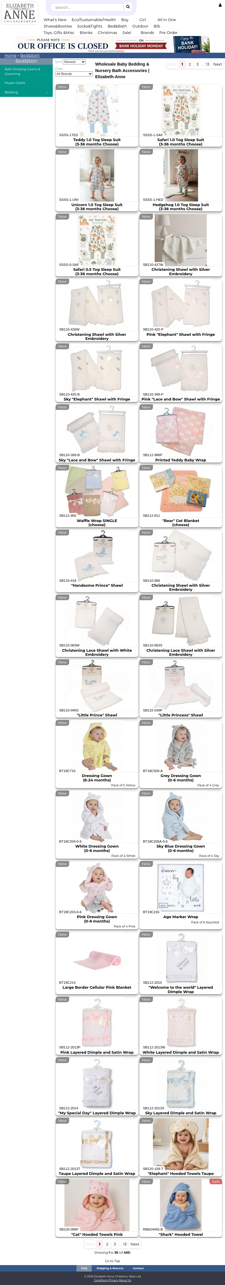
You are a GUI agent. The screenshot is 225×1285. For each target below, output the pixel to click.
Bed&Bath (117, 26)
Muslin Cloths (15, 83)
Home (10, 55)
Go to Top (112, 1261)
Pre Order (168, 32)
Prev (172, 64)
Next (217, 64)
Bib (157, 26)
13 (207, 64)
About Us (125, 1280)
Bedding (11, 92)
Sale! (126, 32)
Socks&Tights (90, 26)
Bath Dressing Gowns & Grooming (22, 71)
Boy (125, 19)
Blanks (86, 32)
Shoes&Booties (58, 26)
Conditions (101, 1280)
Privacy (113, 1280)
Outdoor (140, 26)
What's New (55, 19)
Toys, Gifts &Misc (59, 32)
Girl (142, 19)
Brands (147, 32)
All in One (167, 19)
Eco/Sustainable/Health (94, 19)
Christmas (107, 32)
